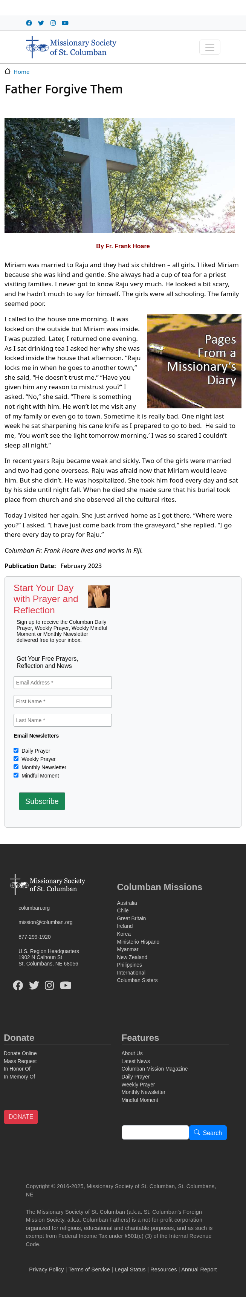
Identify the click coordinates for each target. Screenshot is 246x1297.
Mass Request (20, 1061)
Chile (123, 911)
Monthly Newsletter (43, 767)
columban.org (34, 908)
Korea (124, 934)
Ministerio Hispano (138, 942)
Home (21, 71)
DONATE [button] (21, 1117)
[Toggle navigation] (209, 47)
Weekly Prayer (38, 759)
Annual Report (199, 1269)
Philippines (129, 965)
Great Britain (131, 918)
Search (212, 1133)
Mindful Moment (39, 776)
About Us (132, 1053)
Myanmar (128, 949)
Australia (127, 903)
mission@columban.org (45, 922)
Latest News (136, 1061)
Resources (163, 1269)
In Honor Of (17, 1069)
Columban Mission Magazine (155, 1069)
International (131, 973)
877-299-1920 (34, 937)
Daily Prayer (35, 751)
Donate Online (20, 1053)
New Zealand (132, 957)
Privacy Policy (46, 1269)
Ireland (125, 926)
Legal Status (130, 1269)
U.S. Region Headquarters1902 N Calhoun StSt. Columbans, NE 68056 (48, 958)
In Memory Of (19, 1077)
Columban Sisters (137, 980)
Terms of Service (89, 1269)
